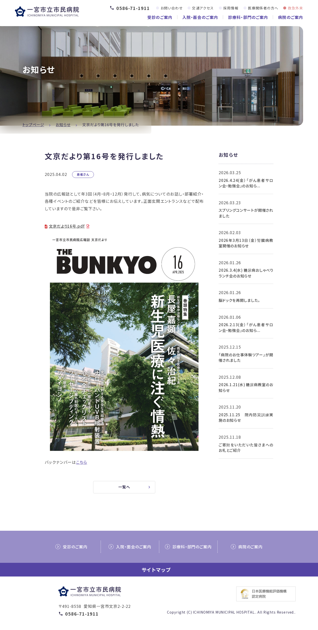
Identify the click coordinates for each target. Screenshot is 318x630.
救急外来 (295, 7)
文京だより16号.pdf (68, 226)
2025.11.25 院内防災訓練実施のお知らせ (246, 417)
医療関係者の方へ (263, 7)
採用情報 (231, 7)
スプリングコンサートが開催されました (246, 213)
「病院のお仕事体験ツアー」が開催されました (246, 357)
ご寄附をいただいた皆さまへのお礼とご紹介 (246, 447)
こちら (81, 463)
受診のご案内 (159, 17)
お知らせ (63, 124)
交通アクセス (203, 7)
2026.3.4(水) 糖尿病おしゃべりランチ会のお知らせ (246, 272)
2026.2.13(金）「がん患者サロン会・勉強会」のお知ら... (246, 327)
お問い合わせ (171, 7)
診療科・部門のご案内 (248, 17)
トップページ (33, 124)
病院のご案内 (290, 17)
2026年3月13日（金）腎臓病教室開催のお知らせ (246, 243)
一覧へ (124, 487)
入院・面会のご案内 (200, 17)
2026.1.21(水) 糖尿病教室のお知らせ (246, 387)
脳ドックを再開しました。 (239, 300)
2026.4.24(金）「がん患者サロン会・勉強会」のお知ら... (246, 183)
